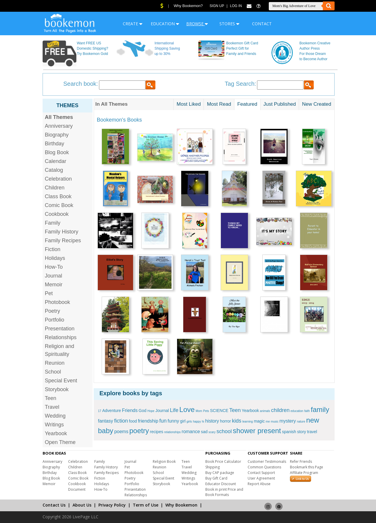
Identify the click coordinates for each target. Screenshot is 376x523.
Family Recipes (63, 240)
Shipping (212, 467)
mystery (287, 420)
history (212, 420)
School (53, 372)
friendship (148, 420)
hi (203, 421)
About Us (82, 505)
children (280, 410)
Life (174, 410)
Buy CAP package (219, 472)
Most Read (219, 104)
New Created (316, 104)
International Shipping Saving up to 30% (167, 48)
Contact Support (261, 472)
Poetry (52, 311)
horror (225, 421)
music (274, 421)
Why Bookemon (181, 505)
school (224, 431)
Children (55, 188)
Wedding (55, 416)
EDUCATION (165, 23)
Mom (199, 411)
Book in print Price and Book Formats (224, 492)
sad (204, 431)
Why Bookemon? (188, 6)
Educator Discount (220, 483)
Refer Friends (301, 461)
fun (163, 421)
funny (173, 420)
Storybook (57, 389)
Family (53, 223)
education (297, 411)
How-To (54, 267)
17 (99, 411)
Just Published (279, 104)
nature (301, 421)
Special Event (61, 381)
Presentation (60, 329)
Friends (129, 410)
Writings (54, 425)
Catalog (54, 170)
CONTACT (262, 23)
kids (236, 421)
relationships (172, 432)
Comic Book (59, 205)
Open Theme (60, 442)
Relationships (61, 337)
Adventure (111, 410)
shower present (257, 431)
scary (212, 432)
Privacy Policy (112, 505)
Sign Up (217, 6)
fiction (121, 421)
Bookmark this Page (306, 467)
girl (183, 421)
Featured (247, 104)
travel (312, 431)
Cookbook (57, 214)
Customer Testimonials (267, 461)
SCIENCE (219, 410)
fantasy (105, 420)
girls (189, 421)
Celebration (58, 179)
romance (191, 431)
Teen (50, 398)
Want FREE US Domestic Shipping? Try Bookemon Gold (92, 48)
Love (187, 409)
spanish (289, 431)
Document (76, 489)
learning (247, 421)
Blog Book (57, 152)
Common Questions (264, 467)
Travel (52, 407)
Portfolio (54, 320)
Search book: (80, 83)
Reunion (55, 363)
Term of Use (145, 505)
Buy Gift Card (216, 478)
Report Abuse (259, 483)
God (142, 410)
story (301, 431)
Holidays (55, 258)
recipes (156, 431)
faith (307, 411)
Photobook (57, 302)
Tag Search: (240, 83)
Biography (57, 135)
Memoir (54, 284)
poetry (139, 431)
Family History (61, 232)
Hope (151, 411)
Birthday (54, 144)
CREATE (132, 23)
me (268, 421)
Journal (53, 276)
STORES (229, 23)
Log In (236, 6)
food (133, 421)
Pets (206, 411)
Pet (49, 293)
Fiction (53, 249)
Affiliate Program (304, 472)
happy (197, 421)
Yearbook (56, 433)
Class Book (58, 196)
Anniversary (59, 126)
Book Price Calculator (223, 461)
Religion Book (164, 461)
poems (121, 431)
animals (265, 411)
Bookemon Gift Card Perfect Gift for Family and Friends (242, 48)
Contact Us (54, 505)
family (320, 409)
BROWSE (197, 23)
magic (259, 421)
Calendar (55, 161)
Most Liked (189, 104)
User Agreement (261, 478)
